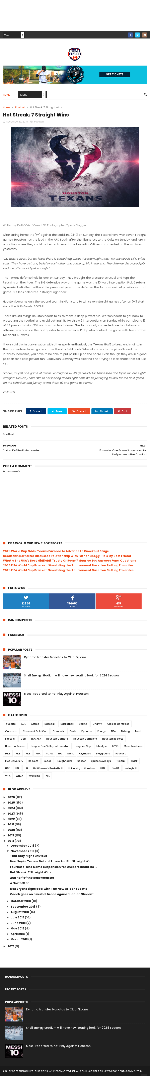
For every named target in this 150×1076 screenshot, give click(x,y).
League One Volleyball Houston (50, 746)
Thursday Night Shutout (28, 856)
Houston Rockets (112, 738)
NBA (38, 753)
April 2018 (18, 934)
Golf (23, 738)
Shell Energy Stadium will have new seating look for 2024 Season (71, 675)
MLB (18, 753)
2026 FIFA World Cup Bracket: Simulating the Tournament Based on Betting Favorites (68, 565)
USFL (102, 768)
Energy (101, 731)
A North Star (19, 883)
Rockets (33, 761)
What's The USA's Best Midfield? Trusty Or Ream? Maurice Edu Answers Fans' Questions (69, 561)
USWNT (115, 768)
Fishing (125, 731)
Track (134, 761)
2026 (11, 797)
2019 (11, 835)
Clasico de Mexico (118, 724)
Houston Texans (15, 746)
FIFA (113, 731)
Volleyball (131, 768)
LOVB (115, 746)
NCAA (49, 753)
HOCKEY (36, 738)
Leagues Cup (83, 746)
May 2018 (18, 928)
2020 (11, 830)
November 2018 (23, 851)
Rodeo (48, 761)
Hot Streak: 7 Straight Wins (30, 872)
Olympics (85, 753)
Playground (103, 753)
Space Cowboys (101, 761)
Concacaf (11, 731)
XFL (48, 775)
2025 (11, 803)
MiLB (7, 753)
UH (26, 768)
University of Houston (81, 768)
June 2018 (18, 923)
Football (20, 107)
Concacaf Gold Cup (35, 731)
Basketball (67, 724)
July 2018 (18, 917)
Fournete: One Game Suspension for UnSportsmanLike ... (53, 867)
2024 (11, 808)
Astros (35, 724)
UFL (17, 768)
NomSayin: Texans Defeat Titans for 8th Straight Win (50, 861)
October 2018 (21, 901)
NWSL (70, 753)
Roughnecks (64, 761)
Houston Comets (57, 738)
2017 (11, 946)
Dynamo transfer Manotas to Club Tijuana (55, 657)
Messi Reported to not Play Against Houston (56, 694)
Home (6, 94)
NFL (60, 753)
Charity (97, 724)
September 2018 (23, 907)
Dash (73, 731)
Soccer (81, 761)
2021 (11, 824)
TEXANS (120, 761)
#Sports (10, 724)
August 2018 (20, 912)
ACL (23, 724)
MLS (28, 753)
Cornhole (58, 731)
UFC (7, 768)
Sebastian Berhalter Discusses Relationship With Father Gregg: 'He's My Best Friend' (67, 556)
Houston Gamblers (85, 738)
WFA (7, 775)
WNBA (19, 775)
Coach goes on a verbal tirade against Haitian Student (52, 894)
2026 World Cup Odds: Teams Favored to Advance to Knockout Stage (56, 551)
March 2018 (19, 939)
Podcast (121, 753)
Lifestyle (101, 746)
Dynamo (86, 731)
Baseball (50, 724)
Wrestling (34, 775)
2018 (11, 841)
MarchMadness (133, 746)
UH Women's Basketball (48, 768)
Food (138, 731)
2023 (11, 814)
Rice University (14, 761)
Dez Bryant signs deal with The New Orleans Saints (48, 889)
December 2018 (23, 846)
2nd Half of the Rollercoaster (32, 878)
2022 (11, 819)
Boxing (83, 724)
